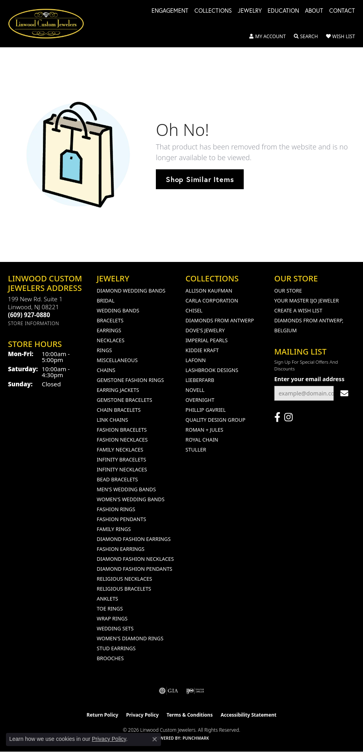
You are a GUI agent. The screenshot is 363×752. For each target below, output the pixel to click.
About (314, 11)
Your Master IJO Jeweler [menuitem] (306, 300)
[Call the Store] (29, 315)
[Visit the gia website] (168, 691)
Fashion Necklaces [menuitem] (122, 439)
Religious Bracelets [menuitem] (124, 588)
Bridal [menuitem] (106, 300)
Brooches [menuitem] (110, 658)
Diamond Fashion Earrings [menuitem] (134, 539)
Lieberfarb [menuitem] (200, 380)
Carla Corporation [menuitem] (212, 300)
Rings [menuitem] (104, 350)
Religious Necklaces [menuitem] (124, 578)
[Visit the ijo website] (195, 691)
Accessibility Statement (248, 714)
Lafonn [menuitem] (196, 360)
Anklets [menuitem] (107, 598)
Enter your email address (309, 379)
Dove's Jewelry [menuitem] (205, 330)
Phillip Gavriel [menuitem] (206, 409)
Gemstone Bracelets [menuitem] (124, 399)
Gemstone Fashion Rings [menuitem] (130, 380)
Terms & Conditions (190, 714)
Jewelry (250, 11)
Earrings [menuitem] (109, 330)
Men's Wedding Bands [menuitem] (126, 489)
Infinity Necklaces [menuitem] (122, 469)
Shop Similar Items (200, 179)
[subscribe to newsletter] (344, 393)
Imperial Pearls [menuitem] (207, 340)
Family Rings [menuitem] (114, 529)
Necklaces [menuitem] (110, 340)
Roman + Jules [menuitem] (204, 429)
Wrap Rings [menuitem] (112, 618)
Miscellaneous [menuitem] (117, 360)
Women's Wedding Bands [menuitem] (130, 499)
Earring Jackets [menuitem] (118, 389)
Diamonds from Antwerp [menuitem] (220, 320)
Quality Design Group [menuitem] (216, 419)
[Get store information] (33, 323)
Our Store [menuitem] (288, 290)
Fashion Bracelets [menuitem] (122, 429)
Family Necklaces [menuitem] (120, 449)
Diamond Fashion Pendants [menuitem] (134, 568)
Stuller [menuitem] (196, 449)
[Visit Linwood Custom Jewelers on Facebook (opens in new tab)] (277, 417)
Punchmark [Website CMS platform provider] (195, 738)
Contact (342, 11)
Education (283, 11)
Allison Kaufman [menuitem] (209, 290)
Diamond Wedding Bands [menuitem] (131, 290)
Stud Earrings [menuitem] (116, 648)
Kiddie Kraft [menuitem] (202, 350)
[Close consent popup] (154, 739)
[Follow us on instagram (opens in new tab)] (288, 417)
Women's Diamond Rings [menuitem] (130, 638)
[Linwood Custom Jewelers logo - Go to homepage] (50, 23)
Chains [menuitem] (106, 370)
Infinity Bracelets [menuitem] (121, 459)
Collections (213, 11)
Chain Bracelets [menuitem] (119, 409)
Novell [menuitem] (195, 389)
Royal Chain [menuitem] (202, 439)
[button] (267, 37)
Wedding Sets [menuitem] (115, 628)
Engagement (169, 11)
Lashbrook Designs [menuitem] (212, 370)
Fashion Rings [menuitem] (116, 509)
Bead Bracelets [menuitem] (117, 479)
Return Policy (102, 714)
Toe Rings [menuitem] (110, 608)
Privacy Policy (142, 714)
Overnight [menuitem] (200, 399)
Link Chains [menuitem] (112, 419)
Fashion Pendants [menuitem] (121, 519)
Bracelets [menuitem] (110, 320)
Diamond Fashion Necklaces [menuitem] (135, 558)
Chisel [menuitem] (194, 310)
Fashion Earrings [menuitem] (120, 548)
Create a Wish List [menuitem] (298, 310)
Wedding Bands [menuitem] (118, 310)
